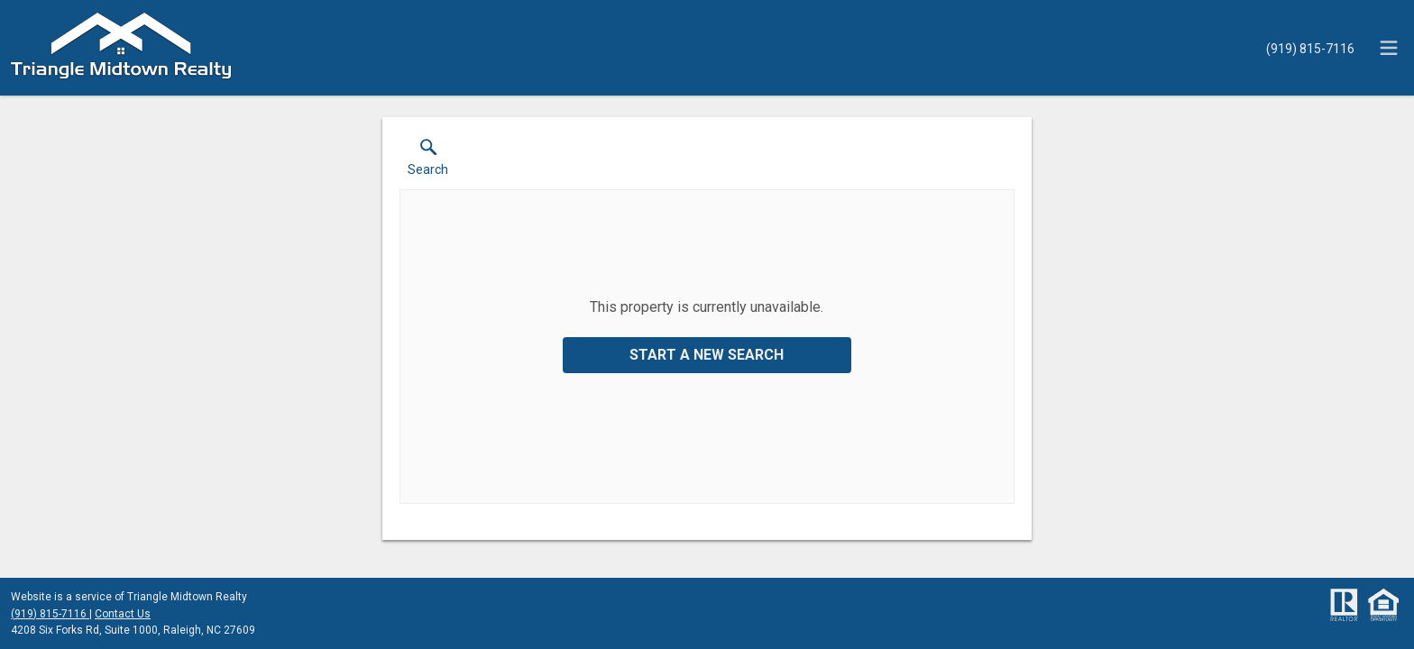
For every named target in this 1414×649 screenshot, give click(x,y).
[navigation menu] (1388, 47)
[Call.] (1310, 48)
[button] (428, 161)
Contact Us (123, 614)
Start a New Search (706, 354)
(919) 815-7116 (50, 614)
